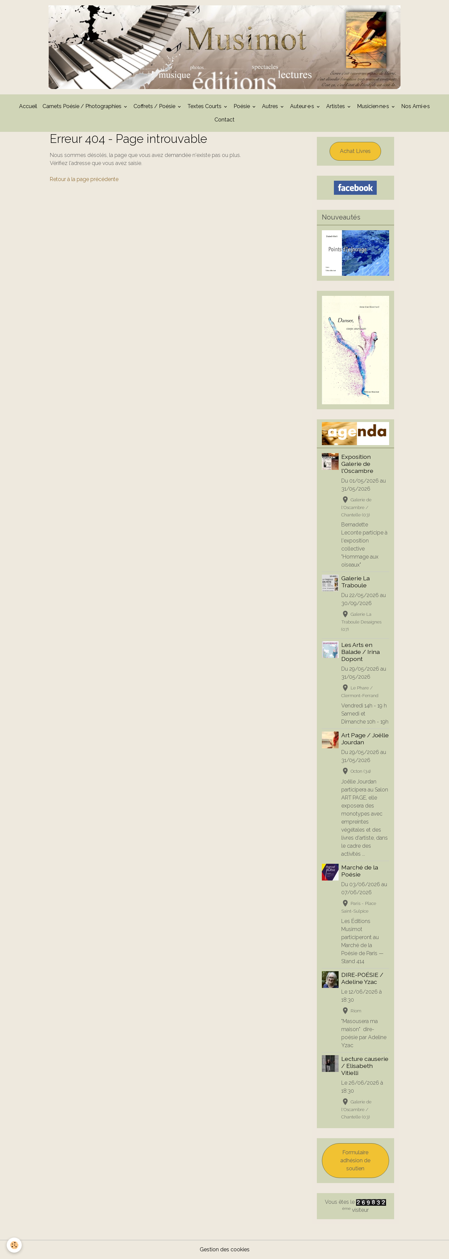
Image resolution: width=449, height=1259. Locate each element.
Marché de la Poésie (359, 871)
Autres (270, 106)
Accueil (28, 106)
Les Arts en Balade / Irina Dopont (360, 651)
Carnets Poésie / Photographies (82, 106)
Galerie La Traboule (355, 582)
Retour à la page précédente (84, 179)
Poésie (242, 106)
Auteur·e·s (303, 106)
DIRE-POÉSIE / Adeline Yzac (362, 978)
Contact (224, 119)
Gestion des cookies (225, 1249)
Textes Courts (205, 106)
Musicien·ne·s (373, 106)
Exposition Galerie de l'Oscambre (357, 463)
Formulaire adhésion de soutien (355, 1160)
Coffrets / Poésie (155, 106)
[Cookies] (14, 1245)
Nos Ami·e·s (415, 106)
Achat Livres (355, 151)
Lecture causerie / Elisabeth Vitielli (364, 1065)
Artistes (336, 106)
